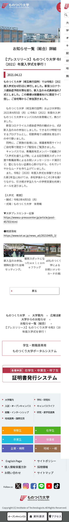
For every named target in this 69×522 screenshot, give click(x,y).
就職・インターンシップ (17, 412)
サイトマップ (45, 473)
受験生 (17, 430)
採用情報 (42, 467)
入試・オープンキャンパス (18, 406)
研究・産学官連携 (45, 412)
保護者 (50, 439)
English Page (13, 461)
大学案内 (9, 399)
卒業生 (17, 439)
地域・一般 (50, 448)
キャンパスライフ (45, 406)
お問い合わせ (13, 473)
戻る (34, 290)
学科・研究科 (43, 399)
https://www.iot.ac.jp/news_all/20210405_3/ (30, 235)
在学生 (50, 430)
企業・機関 (17, 448)
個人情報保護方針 (15, 467)
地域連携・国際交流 (14, 418)
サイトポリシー (46, 461)
